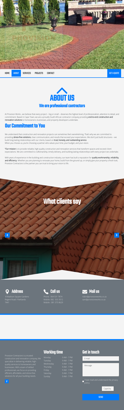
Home (7, 73)
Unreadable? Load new (117, 388)
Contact (50, 73)
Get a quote (114, 73)
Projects (39, 73)
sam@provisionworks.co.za (93, 299)
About (16, 73)
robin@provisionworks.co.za (94, 296)
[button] (7, 235)
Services (27, 73)
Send (101, 397)
